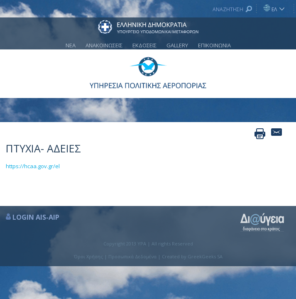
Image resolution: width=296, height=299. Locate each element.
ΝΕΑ (71, 45)
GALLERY (177, 45)
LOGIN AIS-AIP (35, 217)
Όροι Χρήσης (88, 256)
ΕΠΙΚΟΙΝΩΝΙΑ (214, 45)
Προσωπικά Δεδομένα (132, 256)
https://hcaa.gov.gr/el (33, 166)
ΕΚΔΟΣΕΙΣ (144, 45)
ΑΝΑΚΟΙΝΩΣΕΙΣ (104, 45)
